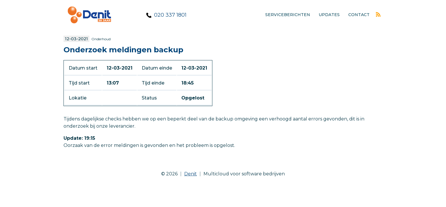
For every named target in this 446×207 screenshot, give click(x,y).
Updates (329, 14)
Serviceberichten (287, 14)
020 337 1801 (170, 15)
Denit (190, 174)
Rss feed (378, 14)
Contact (359, 14)
